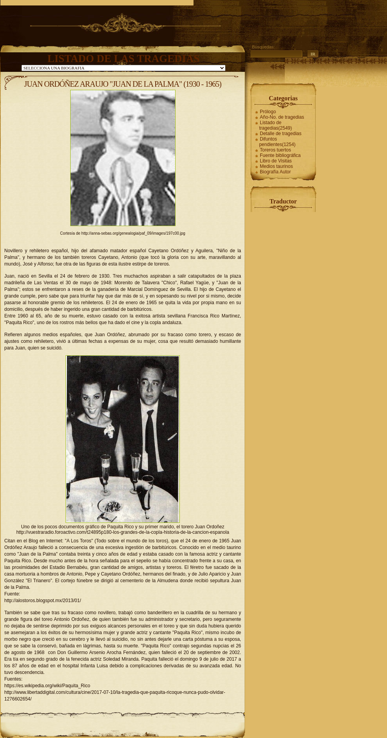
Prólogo (268, 111)
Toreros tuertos (275, 150)
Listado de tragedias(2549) (275, 125)
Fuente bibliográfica (280, 155)
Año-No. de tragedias (282, 117)
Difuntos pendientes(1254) (277, 141)
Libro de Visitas (276, 161)
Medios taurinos (276, 166)
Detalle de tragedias (281, 133)
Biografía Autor (275, 172)
